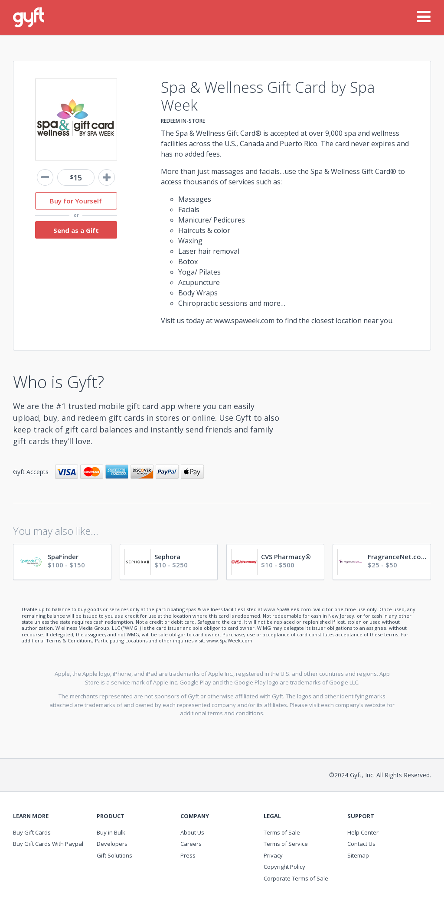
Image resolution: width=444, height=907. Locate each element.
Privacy (273, 855)
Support (360, 816)
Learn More (31, 816)
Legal (272, 816)
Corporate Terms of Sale (296, 878)
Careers (191, 844)
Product (110, 816)
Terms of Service (286, 844)
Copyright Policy (284, 867)
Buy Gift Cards (32, 832)
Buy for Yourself (76, 200)
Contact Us (361, 844)
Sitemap (358, 855)
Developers (112, 844)
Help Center (363, 832)
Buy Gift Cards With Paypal (48, 844)
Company (194, 816)
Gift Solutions (114, 855)
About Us (192, 832)
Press (188, 855)
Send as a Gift (76, 230)
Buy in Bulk (111, 832)
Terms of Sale (282, 832)
